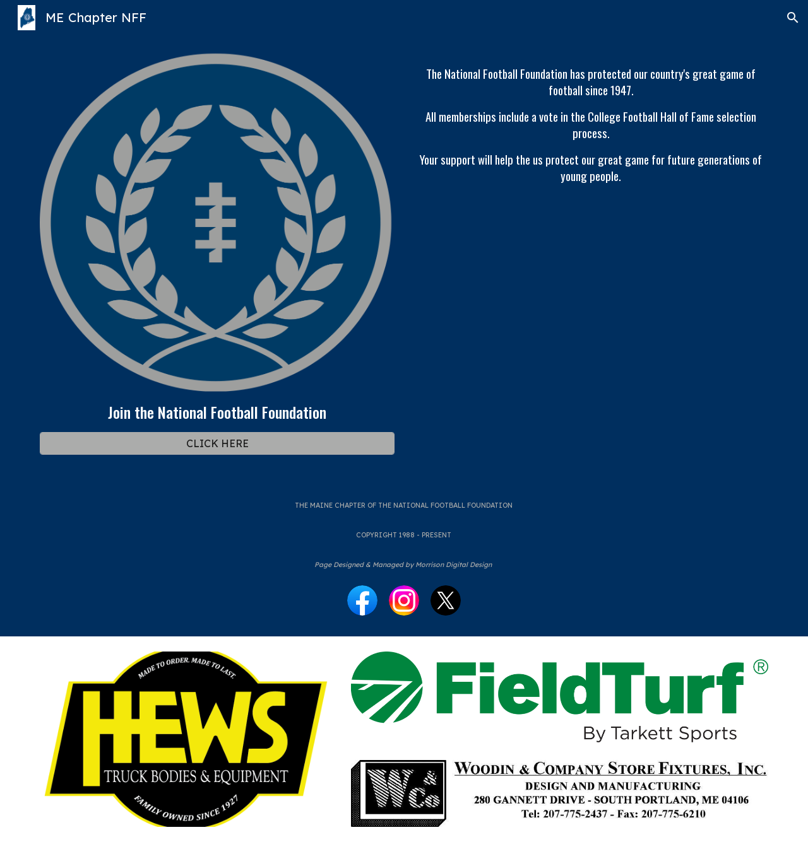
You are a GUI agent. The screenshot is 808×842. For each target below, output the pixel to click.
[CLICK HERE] (217, 443)
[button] (793, 18)
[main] (217, 412)
